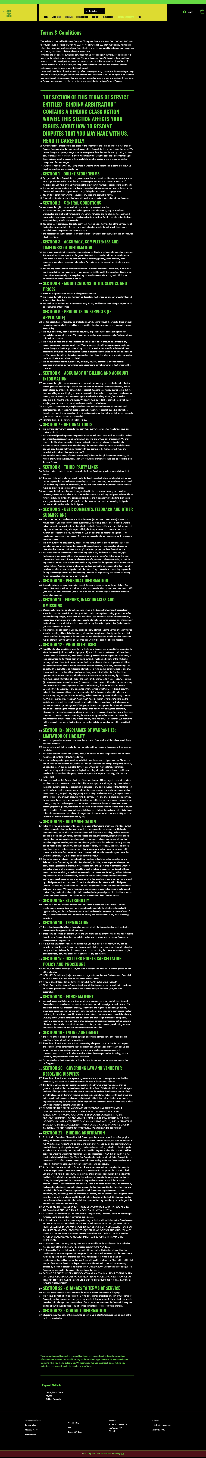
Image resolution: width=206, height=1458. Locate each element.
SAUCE (10, 16)
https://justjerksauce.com (70, 975)
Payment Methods (75, 1432)
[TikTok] (155, 1436)
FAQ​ (70, 1427)
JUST (9, 11)
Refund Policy (30, 1434)
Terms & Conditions (33, 1420)
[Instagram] (146, 1436)
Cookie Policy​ (73, 1423)
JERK (9, 13)
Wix (122, 1453)
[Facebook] (141, 1436)
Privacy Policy (30, 1425)
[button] (202, 11)
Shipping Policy (31, 1430)
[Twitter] (150, 1436)
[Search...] (94, 11)
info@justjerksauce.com (98, 985)
